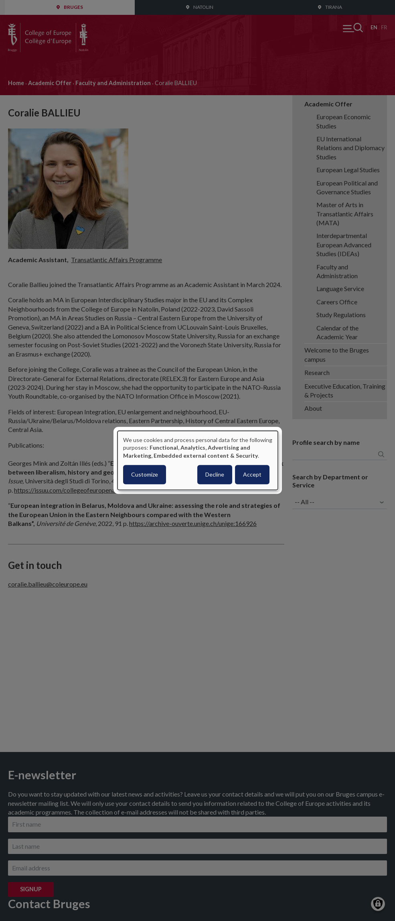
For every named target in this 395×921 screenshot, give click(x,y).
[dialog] (197, 460)
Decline (214, 474)
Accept (252, 474)
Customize (144, 474)
